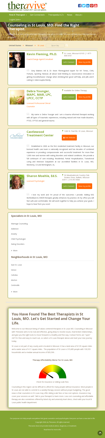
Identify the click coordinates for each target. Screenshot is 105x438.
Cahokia (14, 275)
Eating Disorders (17, 244)
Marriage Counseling (19, 223)
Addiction (15, 229)
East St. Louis (16, 265)
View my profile (84, 62)
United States (15, 45)
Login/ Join (15, 19)
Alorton (14, 280)
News (69, 14)
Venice (13, 270)
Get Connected (37, 14)
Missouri (29, 45)
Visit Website (69, 137)
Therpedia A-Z (56, 14)
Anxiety (14, 234)
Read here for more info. (52, 430)
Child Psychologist (18, 239)
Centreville (15, 285)
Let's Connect (68, 62)
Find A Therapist (18, 14)
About (78, 14)
